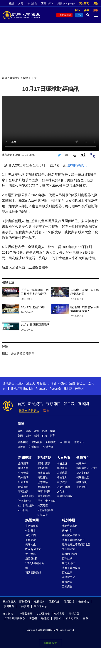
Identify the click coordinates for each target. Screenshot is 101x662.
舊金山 (81, 383)
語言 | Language (66, 3)
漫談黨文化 (68, 577)
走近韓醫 (81, 486)
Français (41, 388)
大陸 (28, 435)
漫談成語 (62, 482)
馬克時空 (43, 505)
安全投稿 (83, 601)
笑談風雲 (62, 468)
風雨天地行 (68, 563)
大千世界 (30, 553)
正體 (43, 3)
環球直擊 (23, 468)
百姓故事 (67, 572)
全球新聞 (23, 463)
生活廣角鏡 (31, 525)
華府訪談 (23, 491)
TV (79, 15)
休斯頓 (62, 383)
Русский (55, 388)
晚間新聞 (23, 477)
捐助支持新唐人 (29, 410)
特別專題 (68, 520)
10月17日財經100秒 (33, 307)
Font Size (83, 154)
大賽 (20, 3)
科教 (44, 435)
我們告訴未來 (70, 525)
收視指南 (39, 601)
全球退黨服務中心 (14, 618)
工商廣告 (67, 586)
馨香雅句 (62, 477)
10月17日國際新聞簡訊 (35, 324)
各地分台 (32, 3)
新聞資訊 (15, 77)
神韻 (11, 3)
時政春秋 (43, 477)
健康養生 (83, 458)
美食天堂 (30, 539)
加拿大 (30, 383)
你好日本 (30, 530)
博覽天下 (79, 442)
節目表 (69, 404)
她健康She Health (86, 468)
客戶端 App (40, 606)
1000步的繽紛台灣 (34, 565)
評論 (28, 431)
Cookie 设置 (50, 642)
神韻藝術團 (25, 613)
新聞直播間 (65, 15)
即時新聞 (51, 442)
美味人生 (30, 544)
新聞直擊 (23, 482)
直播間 (83, 404)
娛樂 (52, 431)
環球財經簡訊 (77, 165)
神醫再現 (81, 482)
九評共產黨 (68, 549)
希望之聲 (74, 613)
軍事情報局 (44, 491)
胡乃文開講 (82, 472)
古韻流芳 (62, 472)
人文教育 (63, 458)
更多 (85, 618)
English (28, 388)
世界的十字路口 (47, 500)
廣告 (95, 3)
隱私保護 (54, 601)
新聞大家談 (44, 463)
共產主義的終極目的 (73, 539)
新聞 (21, 424)
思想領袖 (43, 482)
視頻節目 (53, 404)
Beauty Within (33, 549)
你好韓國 (30, 535)
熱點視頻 (37, 442)
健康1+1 (81, 463)
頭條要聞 (23, 442)
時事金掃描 (44, 472)
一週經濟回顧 (26, 496)
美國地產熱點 (65, 496)
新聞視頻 (24, 458)
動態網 (45, 618)
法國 (72, 383)
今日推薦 (65, 442)
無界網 (57, 618)
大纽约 (19, 383)
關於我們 (24, 601)
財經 (25, 77)
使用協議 (69, 601)
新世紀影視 (72, 618)
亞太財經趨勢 (26, 505)
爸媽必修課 (63, 486)
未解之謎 (62, 463)
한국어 (79, 388)
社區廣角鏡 (24, 500)
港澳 (36, 431)
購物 (46, 410)
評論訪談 (44, 458)
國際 (20, 431)
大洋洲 (52, 383)
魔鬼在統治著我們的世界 (76, 544)
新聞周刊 (23, 486)
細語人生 (43, 514)
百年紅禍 (67, 558)
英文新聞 (84, 3)
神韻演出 (34, 446)
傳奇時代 (67, 530)
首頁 (4, 77)
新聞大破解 (44, 486)
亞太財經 (23, 510)
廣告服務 (9, 606)
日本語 (67, 388)
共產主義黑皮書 (71, 567)
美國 (20, 435)
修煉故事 (67, 581)
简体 (50, 3)
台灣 (36, 435)
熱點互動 (43, 468)
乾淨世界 (59, 613)
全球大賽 (48, 446)
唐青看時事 (44, 496)
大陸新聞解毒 (45, 510)
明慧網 (33, 618)
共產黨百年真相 (71, 535)
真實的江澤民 (70, 553)
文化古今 (62, 491)
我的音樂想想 (33, 572)
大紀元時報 (43, 613)
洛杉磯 (41, 383)
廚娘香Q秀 (31, 558)
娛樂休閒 (32, 520)
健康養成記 (82, 477)
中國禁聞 (23, 472)
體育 (52, 435)
